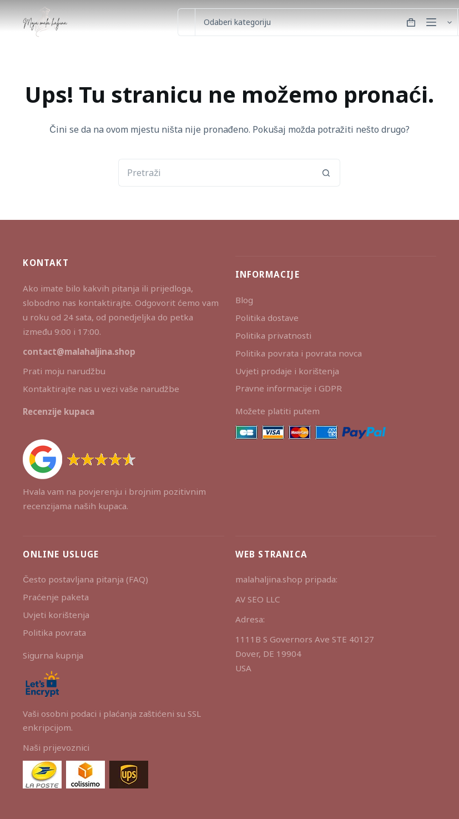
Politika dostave (267, 317)
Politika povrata (54, 632)
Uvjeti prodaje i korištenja (287, 370)
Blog (244, 299)
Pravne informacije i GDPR (288, 388)
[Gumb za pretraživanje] (326, 173)
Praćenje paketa (56, 596)
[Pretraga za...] (186, 22)
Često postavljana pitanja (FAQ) (85, 579)
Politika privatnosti (273, 335)
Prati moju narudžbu (64, 370)
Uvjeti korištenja (56, 614)
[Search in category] (326, 22)
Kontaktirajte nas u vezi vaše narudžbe (101, 388)
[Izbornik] (431, 22)
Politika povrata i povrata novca (298, 353)
